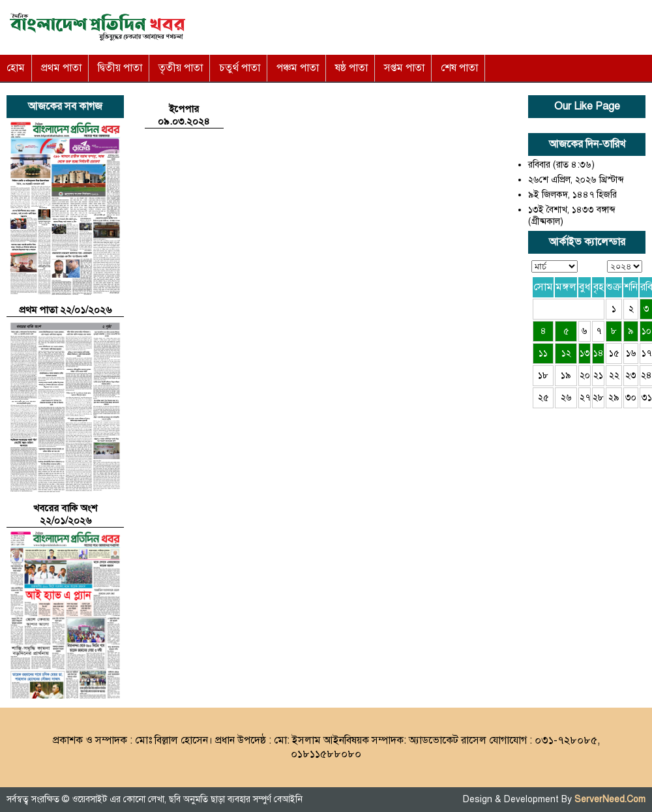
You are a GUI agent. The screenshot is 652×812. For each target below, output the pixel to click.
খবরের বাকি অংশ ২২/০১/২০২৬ (65, 514)
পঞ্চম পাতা (297, 67)
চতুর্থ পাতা (239, 67)
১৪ (598, 353)
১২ (566, 353)
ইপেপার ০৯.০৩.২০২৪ (184, 115)
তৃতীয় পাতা (180, 67)
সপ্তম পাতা (404, 67)
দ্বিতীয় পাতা (120, 67)
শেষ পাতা (459, 67)
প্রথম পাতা (61, 67)
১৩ (585, 353)
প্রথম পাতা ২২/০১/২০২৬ (65, 310)
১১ (543, 353)
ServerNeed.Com (609, 799)
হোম (16, 67)
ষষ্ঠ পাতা (351, 67)
